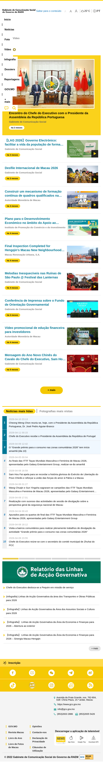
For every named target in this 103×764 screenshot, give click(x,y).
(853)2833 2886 (65, 716)
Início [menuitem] (7, 19)
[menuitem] (21, 20)
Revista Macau (16, 734)
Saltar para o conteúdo (48, 11)
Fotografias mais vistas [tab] (56, 413)
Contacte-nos (39, 734)
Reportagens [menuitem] (12, 25)
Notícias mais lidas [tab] (19, 413)
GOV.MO (12, 729)
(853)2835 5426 (87, 716)
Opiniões (37, 729)
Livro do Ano (15, 740)
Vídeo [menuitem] (46, 19)
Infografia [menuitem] (61, 19)
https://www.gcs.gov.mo (69, 707)
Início (5, 40)
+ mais (94, 651)
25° (87, 11)
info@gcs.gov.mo (66, 712)
